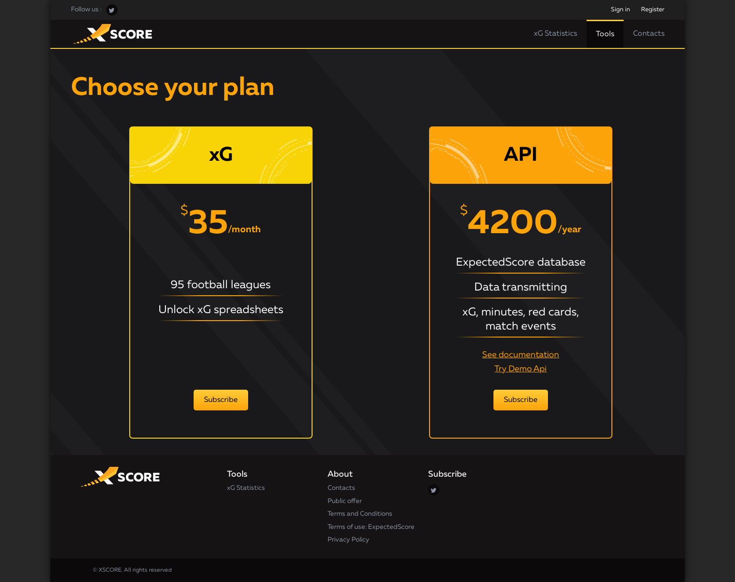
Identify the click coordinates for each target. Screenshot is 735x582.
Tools (605, 34)
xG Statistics (555, 34)
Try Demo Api (520, 369)
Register (653, 10)
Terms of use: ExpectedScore (371, 527)
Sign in (620, 10)
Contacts (649, 34)
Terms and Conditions (360, 514)
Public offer (345, 501)
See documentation (520, 355)
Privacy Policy (348, 539)
